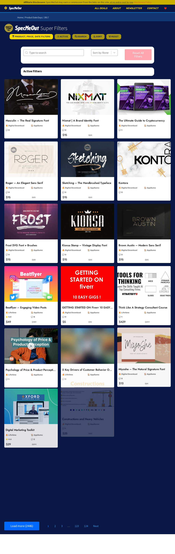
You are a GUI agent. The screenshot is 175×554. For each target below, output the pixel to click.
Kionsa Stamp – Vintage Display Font (84, 250)
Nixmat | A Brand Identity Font (80, 125)
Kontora (123, 188)
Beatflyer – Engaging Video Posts (26, 312)
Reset (115, 41)
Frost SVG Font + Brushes (21, 250)
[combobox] (101, 57)
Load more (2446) (21, 531)
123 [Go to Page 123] (77, 530)
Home (20, 22)
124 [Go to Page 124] (86, 530)
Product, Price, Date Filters (32, 41)
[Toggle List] (114, 57)
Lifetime (12, 316)
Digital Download (16, 130)
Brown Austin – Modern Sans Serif (140, 250)
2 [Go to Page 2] (55, 530)
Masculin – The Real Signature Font (27, 125)
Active (64, 41)
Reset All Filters (138, 59)
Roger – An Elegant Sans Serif (24, 188)
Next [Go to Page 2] (96, 530)
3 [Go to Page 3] (62, 530)
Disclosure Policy (143, 2)
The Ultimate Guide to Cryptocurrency (142, 125)
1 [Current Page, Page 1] (48, 530)
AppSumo (38, 130)
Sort (99, 41)
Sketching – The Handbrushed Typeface (86, 188)
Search (82, 41)
